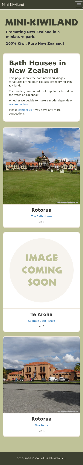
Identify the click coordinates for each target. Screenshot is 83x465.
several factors (18, 104)
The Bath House (41, 216)
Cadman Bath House (41, 320)
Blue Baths (41, 425)
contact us (25, 109)
